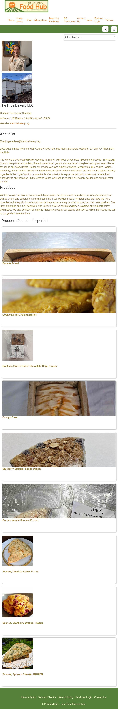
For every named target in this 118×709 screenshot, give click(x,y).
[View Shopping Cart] (114, 29)
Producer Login (99, 20)
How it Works (20, 20)
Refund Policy (66, 697)
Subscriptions (40, 20)
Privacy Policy (28, 697)
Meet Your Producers (54, 20)
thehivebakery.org (19, 123)
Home (11, 20)
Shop (29, 20)
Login (89, 20)
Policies (109, 20)
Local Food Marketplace (72, 704)
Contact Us (81, 20)
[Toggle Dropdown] (105, 29)
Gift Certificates (69, 20)
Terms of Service (47, 697)
